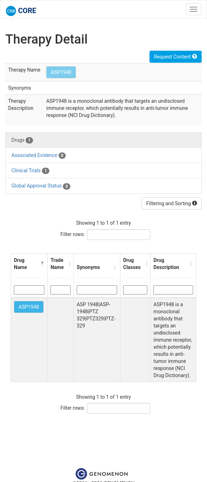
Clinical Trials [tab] (30, 171)
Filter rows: (72, 234)
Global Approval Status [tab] (40, 186)
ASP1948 (61, 72)
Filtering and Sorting (171, 203)
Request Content (175, 57)
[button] (42, 263)
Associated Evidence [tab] (38, 155)
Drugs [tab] (22, 140)
